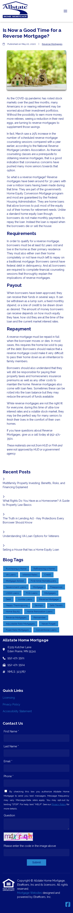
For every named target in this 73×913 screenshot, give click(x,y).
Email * (8, 761)
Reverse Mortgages (52, 44)
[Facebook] (67, 905)
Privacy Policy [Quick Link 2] (11, 704)
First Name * (11, 731)
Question (9, 815)
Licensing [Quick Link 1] (9, 697)
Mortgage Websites (30, 892)
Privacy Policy (59, 804)
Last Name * (11, 746)
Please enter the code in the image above (30, 845)
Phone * (8, 776)
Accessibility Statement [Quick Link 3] (17, 711)
